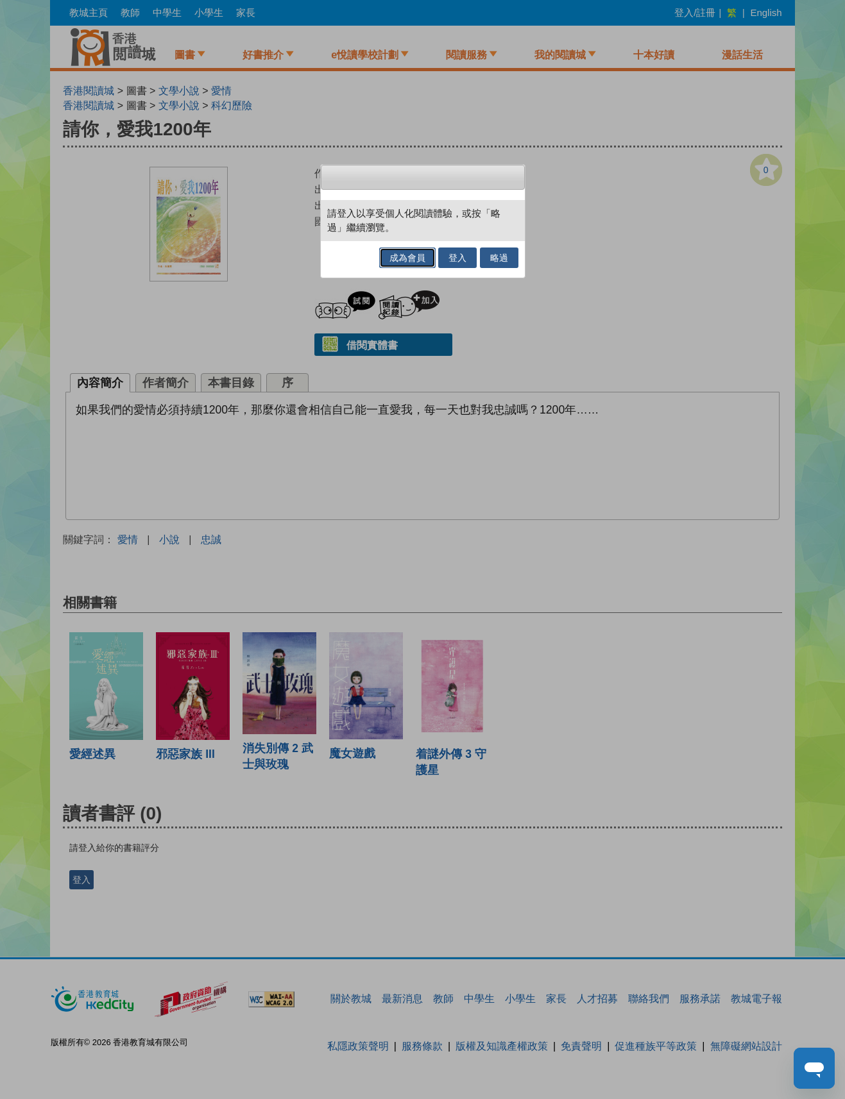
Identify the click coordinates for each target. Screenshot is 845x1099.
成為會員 (407, 258)
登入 (457, 258)
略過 (499, 258)
